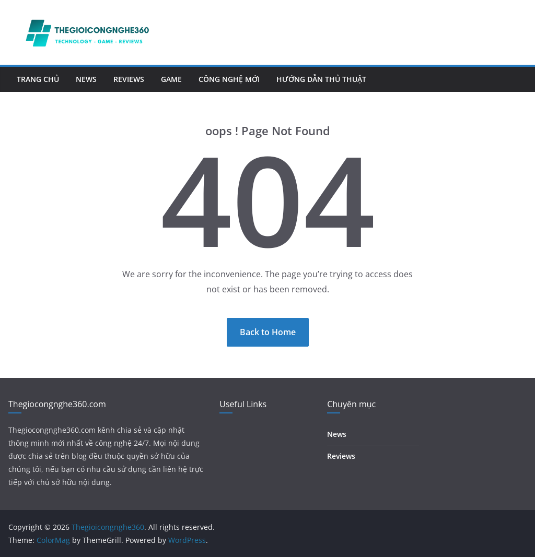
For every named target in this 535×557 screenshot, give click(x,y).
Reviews (128, 79)
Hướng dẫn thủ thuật (321, 79)
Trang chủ (38, 79)
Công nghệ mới (229, 79)
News (86, 79)
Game (171, 79)
